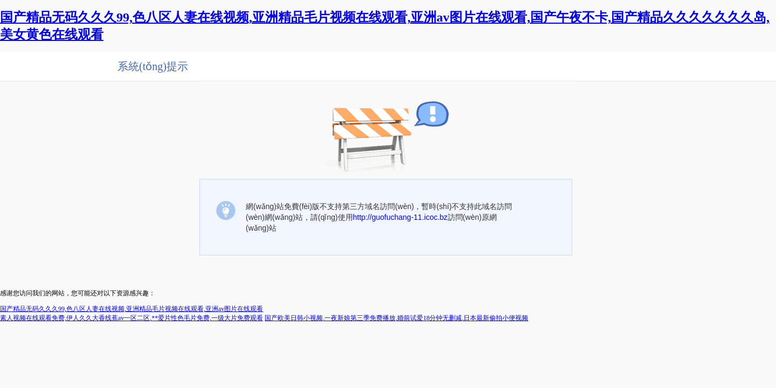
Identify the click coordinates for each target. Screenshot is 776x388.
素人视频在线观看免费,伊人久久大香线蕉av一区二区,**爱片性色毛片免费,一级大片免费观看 (131, 318)
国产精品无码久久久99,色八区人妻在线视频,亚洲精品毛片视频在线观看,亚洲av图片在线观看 (131, 309)
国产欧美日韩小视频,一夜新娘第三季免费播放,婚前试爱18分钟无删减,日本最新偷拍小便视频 (396, 318)
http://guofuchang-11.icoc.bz (400, 217)
